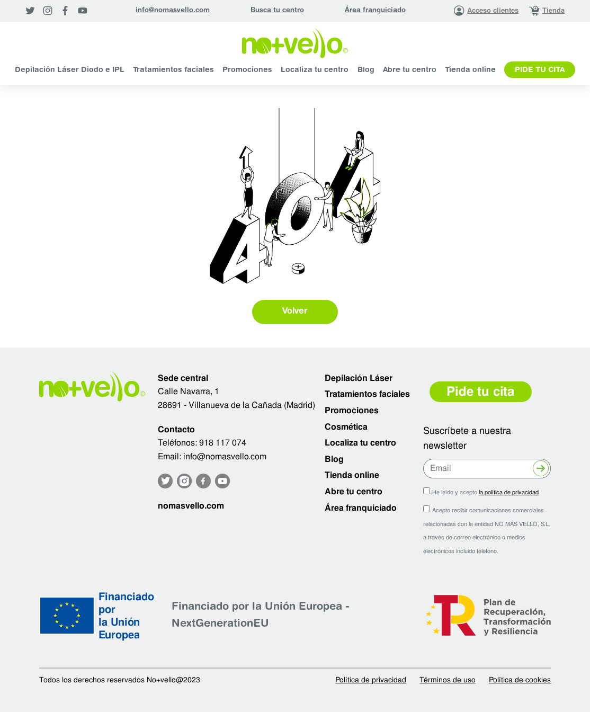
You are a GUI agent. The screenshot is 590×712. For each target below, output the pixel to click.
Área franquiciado (375, 10)
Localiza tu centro (314, 70)
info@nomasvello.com (173, 10)
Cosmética (346, 426)
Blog (365, 70)
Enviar (541, 470)
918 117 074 (222, 442)
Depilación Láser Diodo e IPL (69, 70)
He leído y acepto (485, 492)
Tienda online (470, 70)
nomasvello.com (191, 505)
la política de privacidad (509, 492)
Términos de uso (447, 679)
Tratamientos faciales (173, 70)
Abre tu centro (409, 70)
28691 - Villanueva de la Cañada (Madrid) (236, 405)
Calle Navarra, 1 (188, 391)
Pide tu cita (540, 70)
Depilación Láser (358, 378)
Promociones (247, 70)
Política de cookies (520, 679)
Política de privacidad (370, 679)
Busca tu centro (277, 10)
